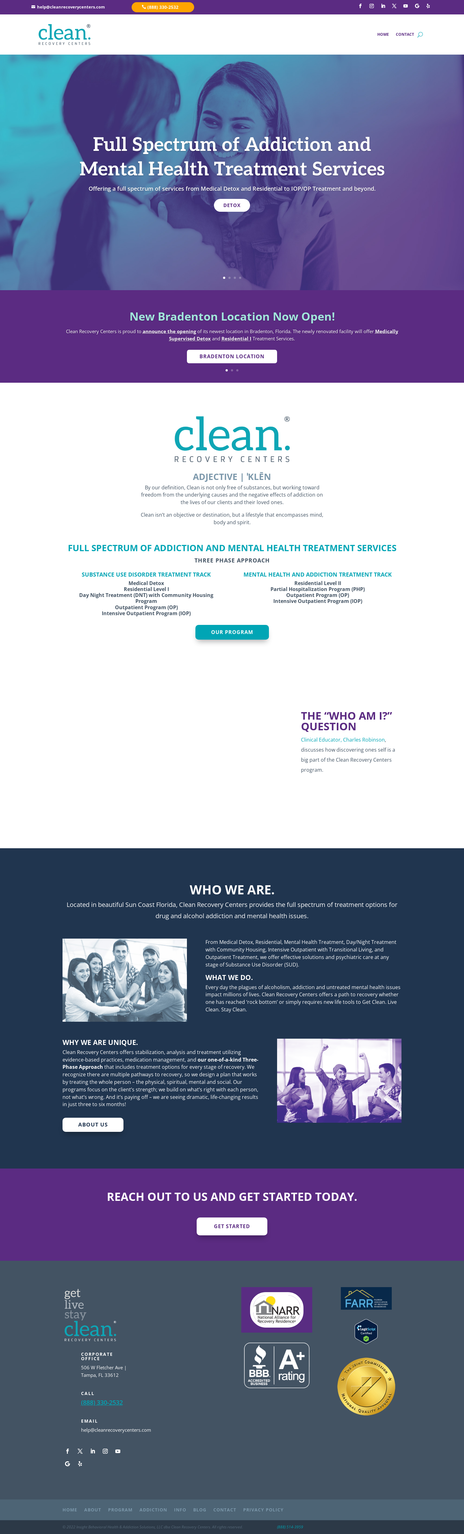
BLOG (199, 1510)
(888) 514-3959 (290, 1527)
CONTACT (405, 34)
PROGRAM (120, 1510)
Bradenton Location (232, 356)
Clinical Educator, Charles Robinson (343, 739)
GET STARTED (232, 1226)
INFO (180, 1510)
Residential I (236, 338)
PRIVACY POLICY (263, 1510)
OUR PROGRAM (232, 632)
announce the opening (169, 331)
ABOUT (92, 1510)
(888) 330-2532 (162, 7)
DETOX (232, 205)
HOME (383, 34)
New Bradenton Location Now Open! (232, 316)
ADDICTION (153, 1510)
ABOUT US (93, 1124)
